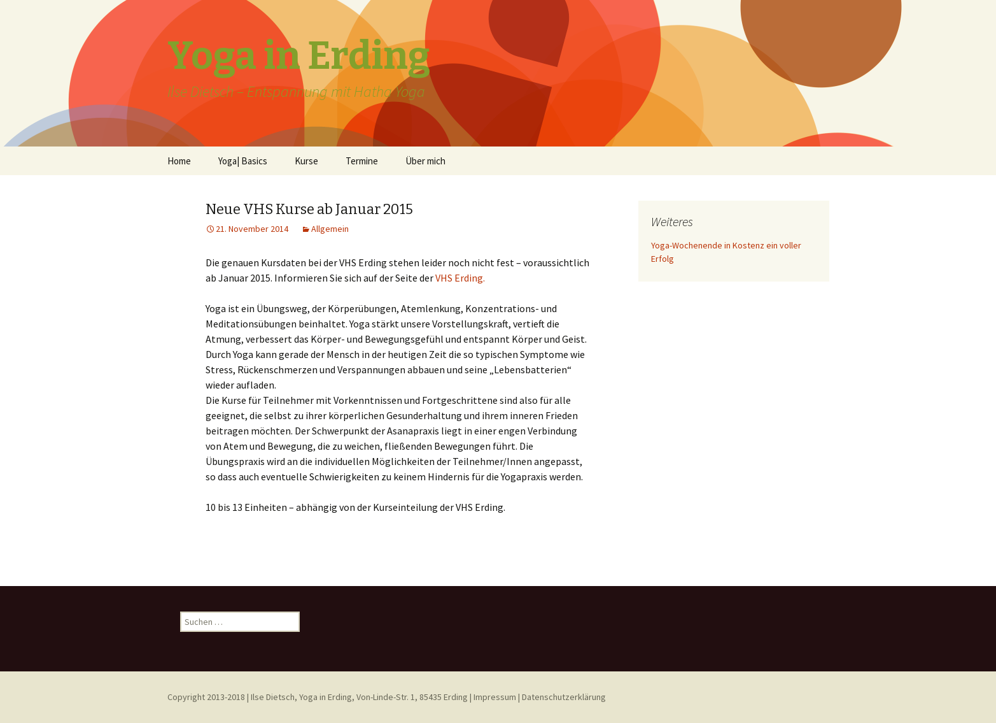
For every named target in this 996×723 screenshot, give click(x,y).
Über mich (425, 161)
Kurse (306, 161)
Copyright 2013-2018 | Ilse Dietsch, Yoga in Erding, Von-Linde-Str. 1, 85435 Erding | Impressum (341, 697)
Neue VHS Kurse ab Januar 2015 (309, 209)
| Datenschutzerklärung (562, 697)
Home (179, 161)
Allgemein (330, 228)
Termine (362, 161)
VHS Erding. (460, 277)
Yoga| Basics (242, 161)
